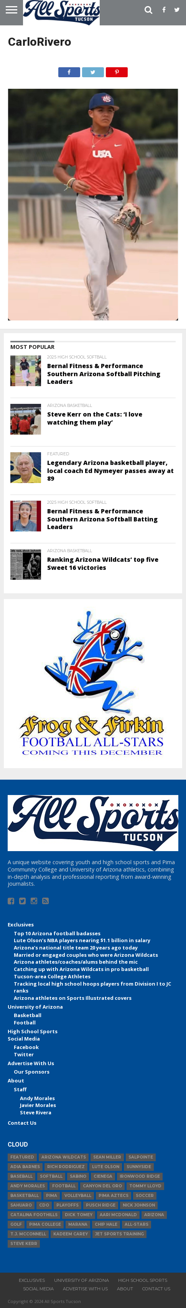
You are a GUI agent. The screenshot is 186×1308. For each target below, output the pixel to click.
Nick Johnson (139, 1205)
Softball (51, 1176)
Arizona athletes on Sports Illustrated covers (73, 997)
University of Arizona (35, 1006)
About (16, 1080)
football (64, 1186)
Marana (77, 1224)
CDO (44, 1205)
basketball (24, 1195)
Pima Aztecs (113, 1195)
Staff (20, 1089)
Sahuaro (21, 1205)
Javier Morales (38, 1105)
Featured (22, 1157)
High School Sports (33, 1031)
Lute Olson (105, 1166)
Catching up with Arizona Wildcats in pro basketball (81, 969)
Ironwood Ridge (140, 1176)
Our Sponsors (31, 1071)
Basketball (27, 1015)
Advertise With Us (31, 1063)
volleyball (77, 1195)
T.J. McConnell (28, 1234)
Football (25, 1022)
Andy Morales (37, 1098)
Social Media (24, 1038)
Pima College (45, 1224)
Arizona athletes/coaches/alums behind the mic (76, 961)
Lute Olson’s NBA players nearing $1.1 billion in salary (82, 940)
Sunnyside (139, 1166)
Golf (16, 1224)
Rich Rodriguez (66, 1166)
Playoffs (67, 1205)
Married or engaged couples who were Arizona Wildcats (86, 954)
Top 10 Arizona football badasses (57, 933)
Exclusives (21, 924)
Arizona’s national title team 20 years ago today (76, 947)
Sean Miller (107, 1157)
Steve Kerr (23, 1243)
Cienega (103, 1176)
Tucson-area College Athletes (52, 976)
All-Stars (136, 1224)
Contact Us (22, 1122)
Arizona (154, 1214)
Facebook (26, 1047)
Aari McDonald (118, 1214)
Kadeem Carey (70, 1234)
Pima (51, 1195)
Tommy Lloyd (145, 1186)
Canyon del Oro (102, 1186)
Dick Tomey (78, 1214)
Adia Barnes (25, 1166)
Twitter (24, 1054)
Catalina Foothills (34, 1214)
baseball (21, 1176)
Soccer (145, 1195)
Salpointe (140, 1157)
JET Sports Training (119, 1234)
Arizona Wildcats (63, 1157)
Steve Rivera (35, 1112)
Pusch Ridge (100, 1205)
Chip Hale (106, 1224)
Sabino (78, 1176)
